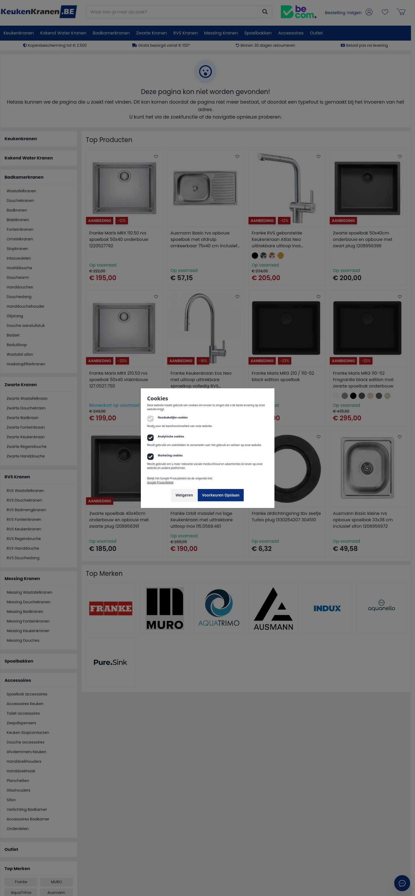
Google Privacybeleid (160, 482)
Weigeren (184, 495)
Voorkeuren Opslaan (220, 495)
